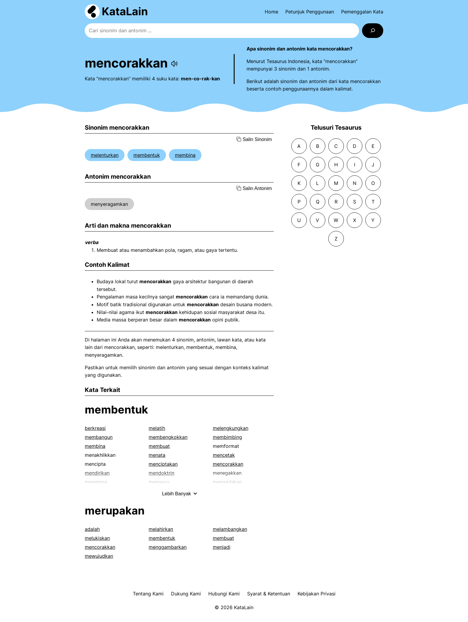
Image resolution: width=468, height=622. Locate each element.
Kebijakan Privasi (316, 594)
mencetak (224, 455)
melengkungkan (230, 428)
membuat (159, 446)
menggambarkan (168, 547)
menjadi (221, 547)
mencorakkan (228, 464)
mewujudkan (99, 556)
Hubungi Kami (224, 594)
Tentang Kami (148, 594)
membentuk (146, 155)
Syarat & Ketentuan (268, 594)
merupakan (114, 510)
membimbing (227, 437)
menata (157, 455)
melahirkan (161, 529)
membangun (99, 437)
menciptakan (163, 464)
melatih (157, 428)
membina (185, 155)
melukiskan (97, 538)
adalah (92, 529)
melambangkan (230, 529)
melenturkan (104, 155)
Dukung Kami (186, 594)
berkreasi (95, 428)
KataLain (125, 11)
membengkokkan (168, 437)
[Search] (372, 30)
